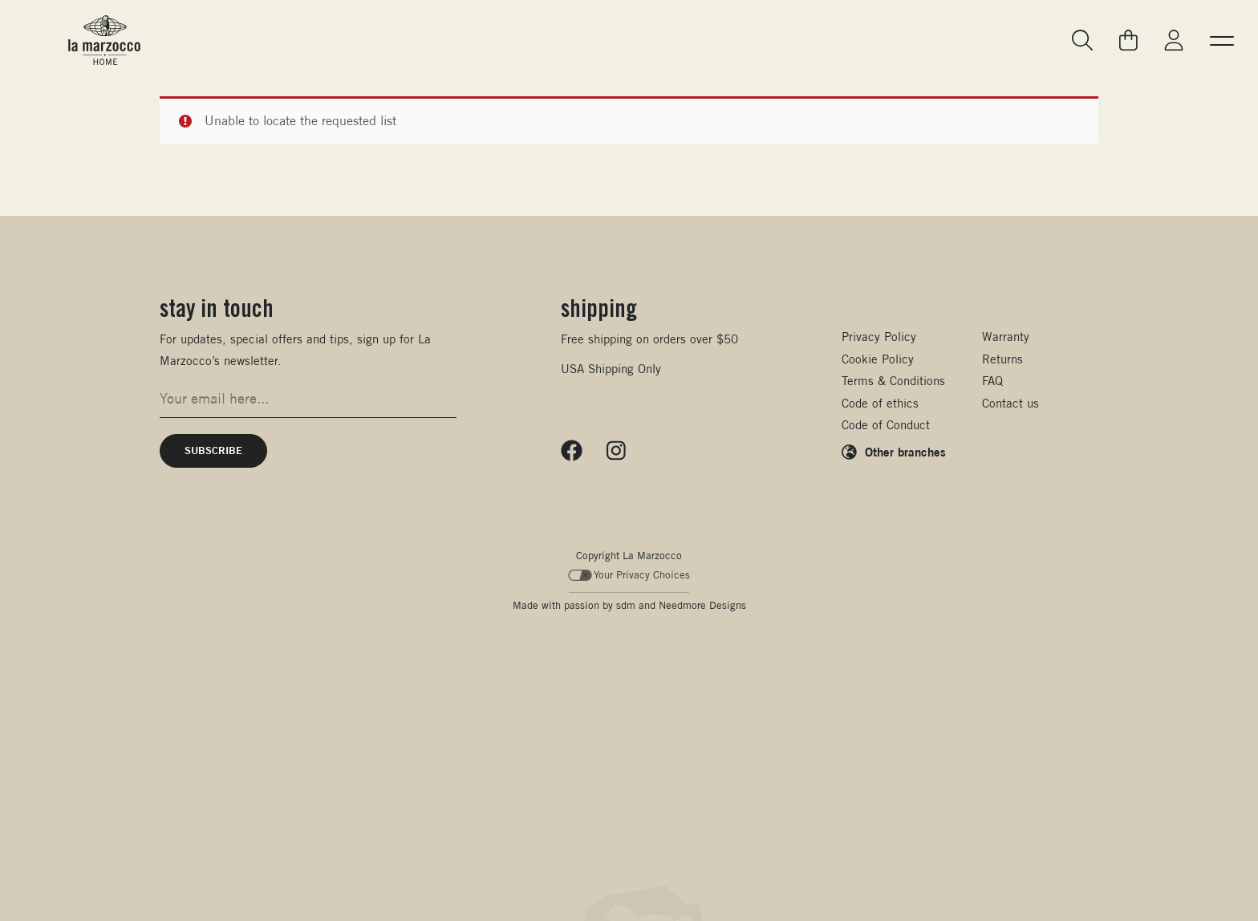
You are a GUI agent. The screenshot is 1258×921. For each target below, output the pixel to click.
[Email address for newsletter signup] (308, 398)
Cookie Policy (878, 359)
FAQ (992, 380)
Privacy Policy (879, 336)
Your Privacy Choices (629, 575)
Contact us (1010, 403)
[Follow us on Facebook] (571, 451)
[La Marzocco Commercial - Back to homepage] (104, 40)
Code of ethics (880, 403)
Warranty (1005, 336)
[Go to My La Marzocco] (1174, 40)
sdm (625, 605)
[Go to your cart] (1128, 40)
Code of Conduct (886, 425)
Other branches (905, 451)
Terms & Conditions (893, 380)
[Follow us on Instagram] (616, 451)
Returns (1002, 359)
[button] (1222, 40)
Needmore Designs (702, 605)
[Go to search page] (1083, 40)
